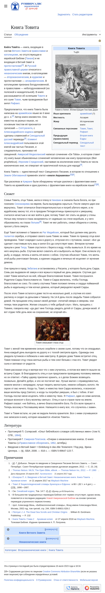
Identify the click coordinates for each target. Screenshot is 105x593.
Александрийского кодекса (19, 132)
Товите (41, 95)
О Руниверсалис (44, 580)
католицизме (11, 54)
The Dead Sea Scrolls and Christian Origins (40, 512)
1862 (53, 443)
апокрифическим (34, 80)
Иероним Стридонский (30, 161)
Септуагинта (25, 128)
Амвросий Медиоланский (31, 154)
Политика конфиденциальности (19, 580)
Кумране (27, 181)
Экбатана (32, 268)
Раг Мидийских (51, 232)
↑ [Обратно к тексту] (11, 463)
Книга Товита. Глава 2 (23, 519)
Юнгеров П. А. (20, 477)
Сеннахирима (22, 203)
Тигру (23, 247)
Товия (83, 128)
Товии (17, 99)
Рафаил (84, 132)
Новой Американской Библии (60, 498)
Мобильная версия (89, 580)
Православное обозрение (33, 443)
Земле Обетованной (15, 175)
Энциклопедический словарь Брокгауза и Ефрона (45, 484)
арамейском (25, 113)
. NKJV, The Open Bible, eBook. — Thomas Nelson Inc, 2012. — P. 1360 (54, 470)
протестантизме (13, 65)
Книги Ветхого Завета (32, 532)
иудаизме (37, 77)
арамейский (86, 113)
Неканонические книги (32, 542)
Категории (10, 550)
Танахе (30, 58)
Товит (89, 128)
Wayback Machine (59, 481)
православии (38, 51)
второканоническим (18, 77)
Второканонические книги (32, 550)
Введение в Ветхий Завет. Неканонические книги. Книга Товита (59, 477)
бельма (35, 222)
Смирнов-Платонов (34, 439)
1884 (17, 435)
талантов (9, 236)
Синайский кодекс (26, 491)
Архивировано (46, 474)
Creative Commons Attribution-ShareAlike (61, 571)
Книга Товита (56, 550)
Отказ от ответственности (66, 580)
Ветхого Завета (20, 51)
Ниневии (56, 200)
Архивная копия (19, 481)
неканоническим (13, 73)
